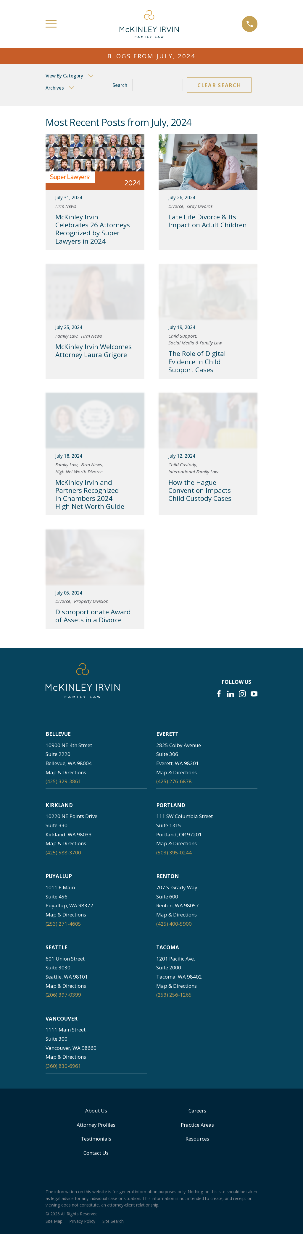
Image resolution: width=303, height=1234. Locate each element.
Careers (197, 1110)
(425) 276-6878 (174, 781)
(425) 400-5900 (174, 923)
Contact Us (96, 1152)
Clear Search (219, 85)
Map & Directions (66, 772)
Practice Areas (197, 1124)
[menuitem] (54, 1221)
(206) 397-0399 (63, 994)
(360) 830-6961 (63, 1066)
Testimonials (96, 1138)
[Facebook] (219, 693)
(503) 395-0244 (174, 852)
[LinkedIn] (230, 693)
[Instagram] (242, 693)
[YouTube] (254, 693)
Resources (197, 1138)
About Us (96, 1110)
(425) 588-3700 (63, 852)
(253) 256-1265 (174, 994)
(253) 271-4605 (63, 923)
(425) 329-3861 (63, 781)
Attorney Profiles (96, 1124)
